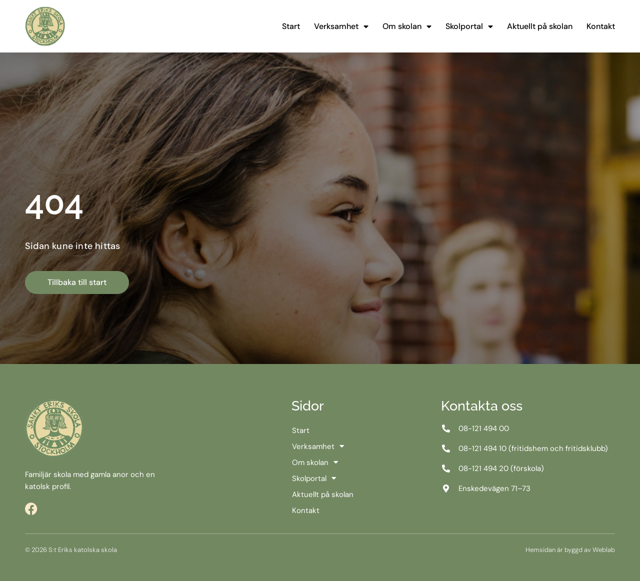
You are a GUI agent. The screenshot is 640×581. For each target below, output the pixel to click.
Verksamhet (341, 27)
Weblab (603, 550)
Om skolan (407, 27)
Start (291, 26)
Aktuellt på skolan (539, 26)
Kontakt (600, 26)
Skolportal (469, 27)
